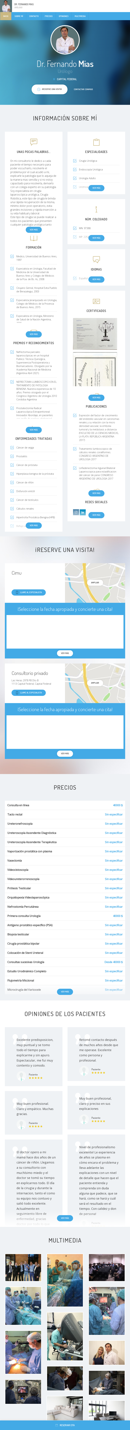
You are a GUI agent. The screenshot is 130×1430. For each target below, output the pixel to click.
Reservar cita (65, 1425)
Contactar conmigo (83, 89)
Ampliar (95, 582)
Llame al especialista (29, 592)
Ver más (96, 397)
